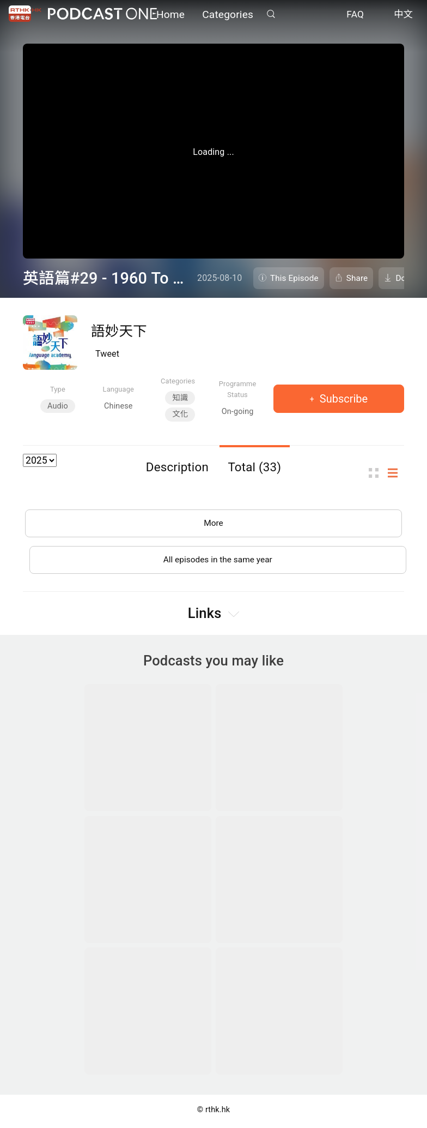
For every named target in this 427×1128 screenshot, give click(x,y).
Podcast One (102, 14)
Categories (227, 15)
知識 (180, 398)
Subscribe (342, 398)
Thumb (377, 473)
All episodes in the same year (217, 561)
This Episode (294, 278)
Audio (57, 406)
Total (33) (254, 467)
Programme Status (238, 389)
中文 (403, 15)
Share (357, 278)
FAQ (355, 15)
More (214, 524)
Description (177, 467)
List (396, 473)
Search (270, 14)
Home (170, 15)
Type (57, 389)
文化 (180, 414)
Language (118, 389)
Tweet (107, 354)
